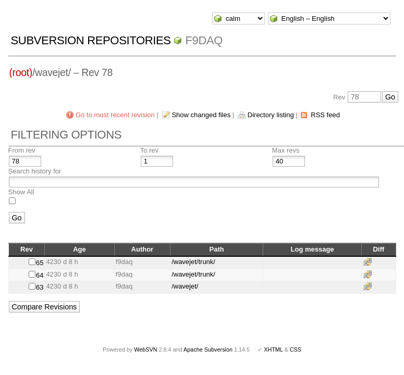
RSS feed (325, 115)
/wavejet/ (185, 286)
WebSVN (145, 349)
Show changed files (201, 115)
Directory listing (271, 115)
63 (39, 287)
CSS (295, 349)
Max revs (286, 150)
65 (39, 263)
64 (39, 275)
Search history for (35, 171)
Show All (21, 192)
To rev (149, 150)
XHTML (273, 349)
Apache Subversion (207, 349)
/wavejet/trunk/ (193, 262)
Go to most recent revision (115, 115)
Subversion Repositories (91, 40)
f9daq (204, 40)
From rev (21, 150)
